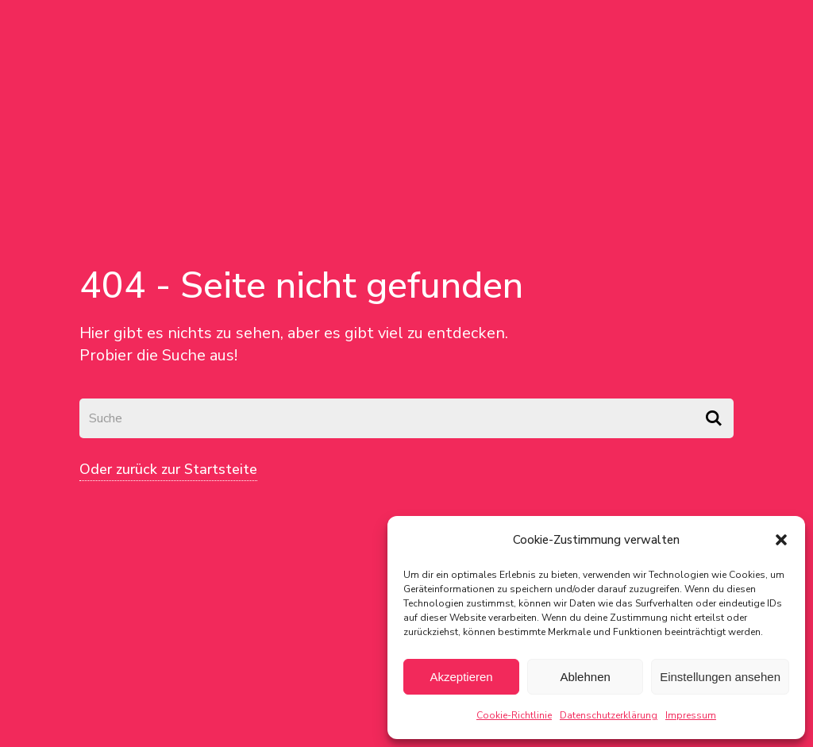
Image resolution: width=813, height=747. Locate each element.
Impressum (690, 715)
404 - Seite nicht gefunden (301, 285)
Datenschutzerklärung (608, 715)
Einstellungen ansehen (720, 676)
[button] (781, 540)
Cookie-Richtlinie (514, 715)
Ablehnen (585, 676)
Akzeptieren (461, 676)
